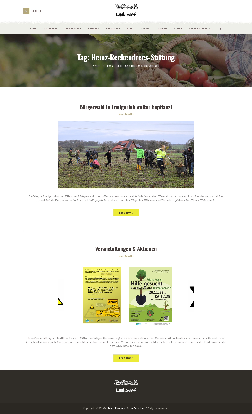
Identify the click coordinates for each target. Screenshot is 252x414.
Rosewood (120, 408)
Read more (126, 212)
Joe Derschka (137, 408)
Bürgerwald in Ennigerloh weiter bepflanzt (126, 107)
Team (110, 408)
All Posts (108, 65)
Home (96, 65)
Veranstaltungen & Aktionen (126, 248)
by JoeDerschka (126, 113)
